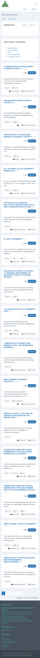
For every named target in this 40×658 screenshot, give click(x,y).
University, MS (14, 91)
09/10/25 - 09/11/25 (28, 262)
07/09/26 (31, 584)
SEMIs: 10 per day (17, 401)
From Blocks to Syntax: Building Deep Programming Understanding (19, 560)
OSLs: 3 (7, 88)
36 (24, 530)
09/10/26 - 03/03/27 (28, 91)
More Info (32, 73)
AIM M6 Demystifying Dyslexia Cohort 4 (17, 101)
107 (24, 243)
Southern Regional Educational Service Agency (17, 621)
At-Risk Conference (13, 239)
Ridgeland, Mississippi (18, 230)
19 (24, 315)
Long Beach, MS (13, 548)
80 (24, 107)
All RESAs (5, 623)
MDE (9, 52)
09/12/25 (31, 300)
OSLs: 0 (14, 473)
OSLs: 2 (7, 401)
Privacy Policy (6, 640)
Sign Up (34, 9)
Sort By (25, 25)
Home (4, 19)
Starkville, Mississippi (18, 370)
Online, (16, 159)
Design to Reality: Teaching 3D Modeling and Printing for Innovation (18, 415)
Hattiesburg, (14, 334)
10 (24, 458)
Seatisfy (29, 655)
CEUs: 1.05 (8, 331)
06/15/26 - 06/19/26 (28, 404)
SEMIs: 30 (14, 88)
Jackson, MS (15, 262)
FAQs (3, 637)
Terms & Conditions (8, 642)
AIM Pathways (13, 50)
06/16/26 (31, 230)
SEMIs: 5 (15, 297)
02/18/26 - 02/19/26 (28, 193)
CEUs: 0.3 (7, 122)
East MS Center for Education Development (17, 612)
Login (25, 9)
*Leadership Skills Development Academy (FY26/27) (18, 67)
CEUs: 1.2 (7, 190)
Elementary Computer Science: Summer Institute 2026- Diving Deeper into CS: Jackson (18, 451)
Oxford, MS (21, 440)
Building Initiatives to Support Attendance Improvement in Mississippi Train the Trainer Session (19, 274)
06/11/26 (31, 440)
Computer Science (14, 57)
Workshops (12, 19)
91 (24, 175)
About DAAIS (6, 630)
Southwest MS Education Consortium (14, 619)
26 (24, 73)
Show (32, 25)
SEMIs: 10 (16, 190)
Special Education (14, 54)
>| (21, 593)
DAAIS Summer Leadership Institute (15, 380)
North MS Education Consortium (13, 616)
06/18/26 (31, 476)
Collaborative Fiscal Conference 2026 (19, 310)
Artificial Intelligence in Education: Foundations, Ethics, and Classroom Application (19, 205)
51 (24, 386)
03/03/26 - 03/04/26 (28, 334)
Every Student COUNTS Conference (20, 524)
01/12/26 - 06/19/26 (28, 125)
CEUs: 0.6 (7, 226)
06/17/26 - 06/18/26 (28, 514)
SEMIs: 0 (15, 122)
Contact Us (5, 644)
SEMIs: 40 (16, 156)
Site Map (5, 646)
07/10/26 (31, 370)
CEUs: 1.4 (7, 511)
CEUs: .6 (7, 473)
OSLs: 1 (15, 258)
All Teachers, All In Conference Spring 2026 (19, 170)
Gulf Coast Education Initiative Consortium (16, 614)
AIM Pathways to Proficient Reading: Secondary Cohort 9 (18, 136)
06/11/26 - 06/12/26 (28, 548)
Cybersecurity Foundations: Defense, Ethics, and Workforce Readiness (18, 345)
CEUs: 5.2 (7, 156)
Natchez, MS (14, 193)
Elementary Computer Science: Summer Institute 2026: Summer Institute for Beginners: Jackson (19, 488)
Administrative (13, 48)
